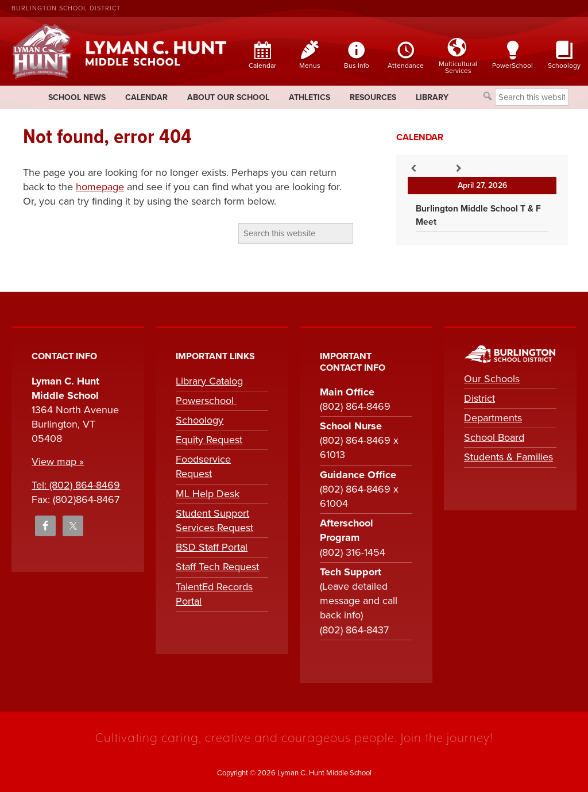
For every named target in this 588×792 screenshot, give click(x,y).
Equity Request (209, 439)
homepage (100, 186)
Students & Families (508, 457)
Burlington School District (66, 8)
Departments (493, 418)
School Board (494, 437)
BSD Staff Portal (211, 547)
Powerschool (206, 400)
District (479, 398)
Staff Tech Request (217, 566)
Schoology (199, 420)
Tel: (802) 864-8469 (76, 485)
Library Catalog (209, 381)
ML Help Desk (207, 493)
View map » (58, 461)
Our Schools (492, 378)
